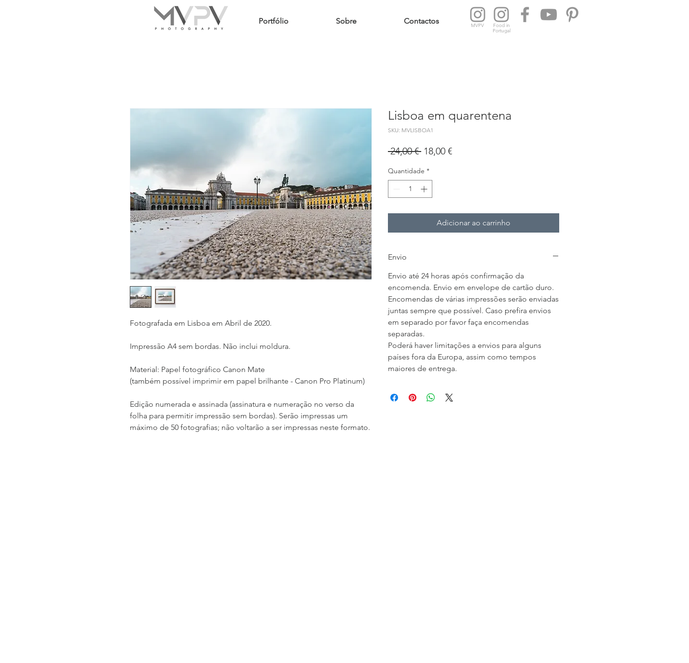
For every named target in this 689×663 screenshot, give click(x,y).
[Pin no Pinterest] (412, 397)
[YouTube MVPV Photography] (548, 14)
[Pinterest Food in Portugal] (572, 14)
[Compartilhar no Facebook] (394, 397)
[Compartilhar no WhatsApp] (431, 397)
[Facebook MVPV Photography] (525, 14)
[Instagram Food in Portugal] (501, 14)
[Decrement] (395, 188)
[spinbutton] (410, 188)
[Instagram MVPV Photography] (478, 14)
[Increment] (425, 188)
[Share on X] (449, 397)
